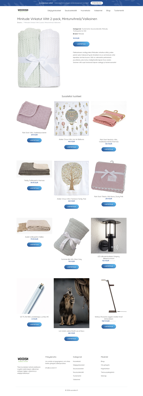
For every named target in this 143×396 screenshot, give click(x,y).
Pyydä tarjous (96, 3)
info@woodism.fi (51, 370)
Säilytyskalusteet (54, 12)
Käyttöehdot (105, 371)
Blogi (108, 12)
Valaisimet (98, 12)
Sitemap (103, 378)
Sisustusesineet (78, 371)
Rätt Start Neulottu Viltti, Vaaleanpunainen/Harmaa (108, 143)
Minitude (105, 31)
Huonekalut (85, 12)
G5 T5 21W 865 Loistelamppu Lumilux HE (34, 319)
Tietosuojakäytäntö (107, 375)
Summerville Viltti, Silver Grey (71, 262)
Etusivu (19, 25)
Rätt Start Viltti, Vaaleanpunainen (34, 135)
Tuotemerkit (119, 12)
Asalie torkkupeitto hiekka (34, 239)
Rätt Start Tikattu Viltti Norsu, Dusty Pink (108, 199)
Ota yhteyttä (105, 367)
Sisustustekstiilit (71, 12)
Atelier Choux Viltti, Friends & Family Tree (71, 201)
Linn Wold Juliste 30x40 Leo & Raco (71, 333)
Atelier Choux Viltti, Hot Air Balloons (71, 142)
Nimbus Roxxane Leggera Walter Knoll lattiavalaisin (108, 320)
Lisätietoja (81, 46)
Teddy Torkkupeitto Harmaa (34, 183)
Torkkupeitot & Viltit (79, 33)
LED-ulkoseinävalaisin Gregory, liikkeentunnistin (109, 260)
